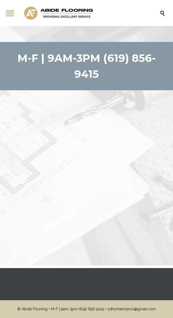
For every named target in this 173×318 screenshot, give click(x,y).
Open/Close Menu (10, 13)
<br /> (86, 169)
